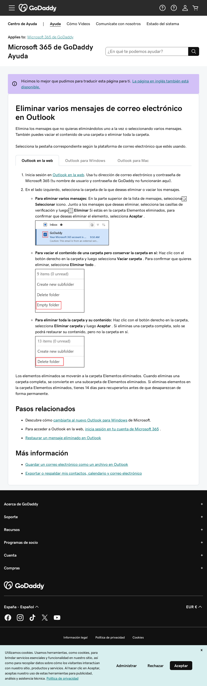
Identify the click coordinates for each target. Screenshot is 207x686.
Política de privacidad (110, 637)
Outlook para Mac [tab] (133, 160)
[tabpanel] (103, 284)
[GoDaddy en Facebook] (8, 620)
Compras (12, 568)
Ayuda (55, 24)
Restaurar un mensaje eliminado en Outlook (63, 438)
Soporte (11, 517)
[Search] (193, 51)
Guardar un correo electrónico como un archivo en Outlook (76, 464)
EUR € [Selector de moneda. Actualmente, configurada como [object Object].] (194, 607)
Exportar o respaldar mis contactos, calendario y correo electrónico (83, 473)
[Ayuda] (162, 8)
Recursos (12, 529)
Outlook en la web (68, 175)
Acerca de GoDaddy (21, 504)
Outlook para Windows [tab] (85, 160)
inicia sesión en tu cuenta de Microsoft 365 (122, 429)
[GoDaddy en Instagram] (20, 620)
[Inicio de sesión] (185, 8)
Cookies (138, 637)
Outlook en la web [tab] (37, 160)
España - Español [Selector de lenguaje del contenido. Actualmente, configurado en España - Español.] (22, 607)
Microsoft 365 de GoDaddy (50, 37)
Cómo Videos (78, 24)
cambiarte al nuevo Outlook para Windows (90, 420)
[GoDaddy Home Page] (24, 585)
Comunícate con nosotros (118, 24)
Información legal (75, 637)
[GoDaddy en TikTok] (32, 620)
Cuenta (10, 555)
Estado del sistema (163, 24)
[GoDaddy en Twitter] (45, 620)
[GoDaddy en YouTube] (57, 620)
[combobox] (147, 51)
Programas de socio (21, 542)
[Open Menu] (10, 8)
